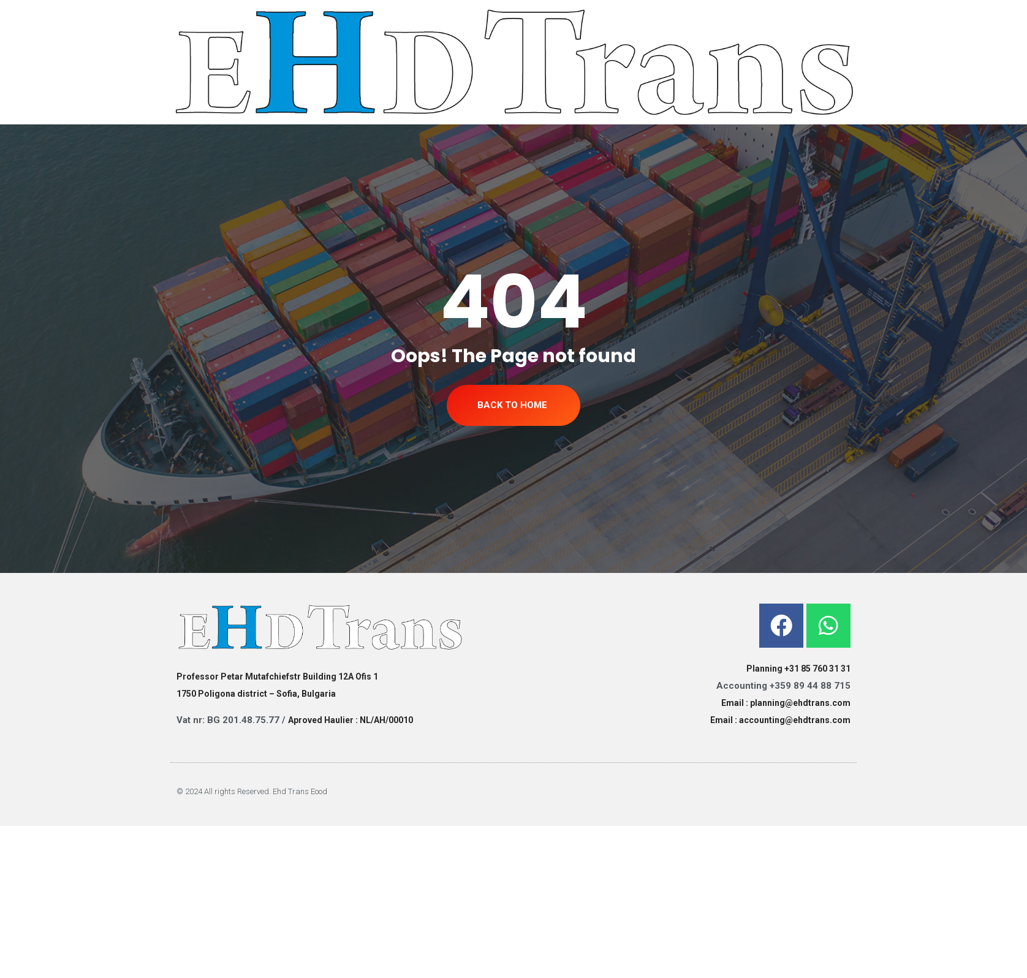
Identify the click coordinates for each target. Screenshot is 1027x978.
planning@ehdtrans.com (800, 703)
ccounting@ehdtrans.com (797, 720)
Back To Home (512, 405)
